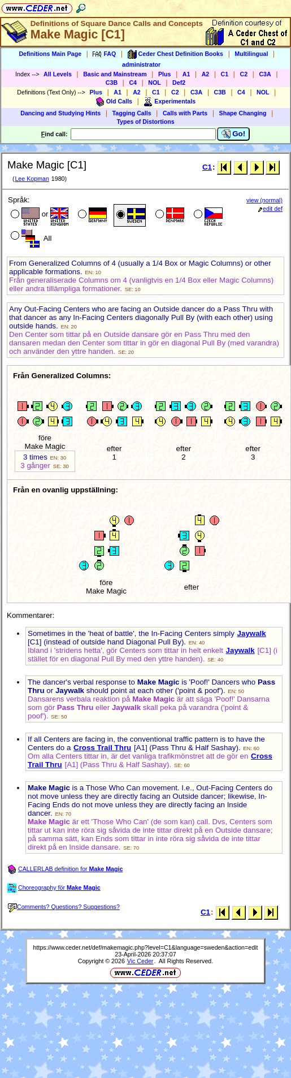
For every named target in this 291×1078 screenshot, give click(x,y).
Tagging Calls (131, 113)
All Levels (58, 74)
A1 (186, 74)
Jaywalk (251, 633)
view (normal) (264, 200)
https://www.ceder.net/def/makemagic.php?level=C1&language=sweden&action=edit (145, 947)
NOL (154, 82)
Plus (164, 74)
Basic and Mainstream (115, 74)
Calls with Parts (185, 113)
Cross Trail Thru (102, 747)
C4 (133, 82)
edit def (270, 208)
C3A (265, 74)
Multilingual (251, 53)
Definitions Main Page (50, 53)
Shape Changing (243, 113)
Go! (233, 133)
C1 (225, 74)
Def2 (178, 82)
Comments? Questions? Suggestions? (64, 906)
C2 (243, 74)
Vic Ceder (140, 961)
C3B (112, 82)
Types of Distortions (145, 121)
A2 (206, 74)
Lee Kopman (32, 178)
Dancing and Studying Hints (60, 113)
